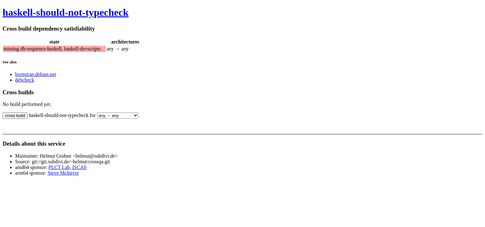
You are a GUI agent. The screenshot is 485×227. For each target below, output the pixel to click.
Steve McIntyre (63, 173)
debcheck (24, 80)
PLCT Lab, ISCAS (68, 167)
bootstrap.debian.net (35, 74)
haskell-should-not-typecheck (66, 12)
